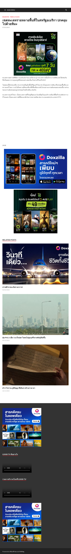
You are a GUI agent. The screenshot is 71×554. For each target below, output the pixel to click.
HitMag (22, 551)
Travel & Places (14, 17)
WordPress (13, 551)
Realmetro (5, 17)
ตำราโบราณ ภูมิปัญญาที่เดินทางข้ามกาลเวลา (18, 388)
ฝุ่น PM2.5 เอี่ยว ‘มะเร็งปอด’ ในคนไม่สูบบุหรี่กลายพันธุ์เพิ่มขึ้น (24, 338)
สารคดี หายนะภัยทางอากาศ (12, 287)
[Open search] (66, 10)
